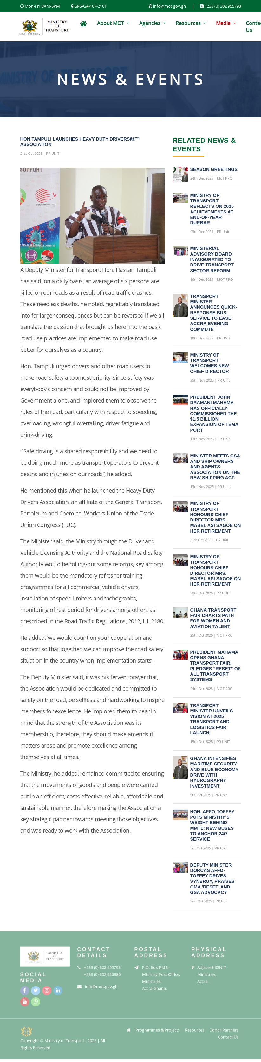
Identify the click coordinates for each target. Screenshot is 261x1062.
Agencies (150, 23)
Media (224, 23)
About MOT (111, 23)
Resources (189, 23)
